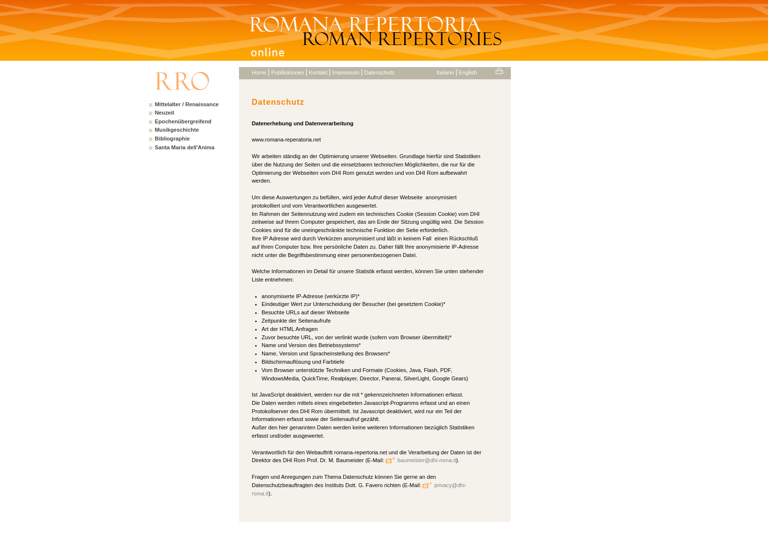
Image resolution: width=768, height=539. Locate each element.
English (468, 72)
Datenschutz (379, 72)
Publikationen (287, 72)
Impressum (345, 72)
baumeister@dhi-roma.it (427, 460)
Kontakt (318, 72)
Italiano (445, 72)
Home (259, 72)
